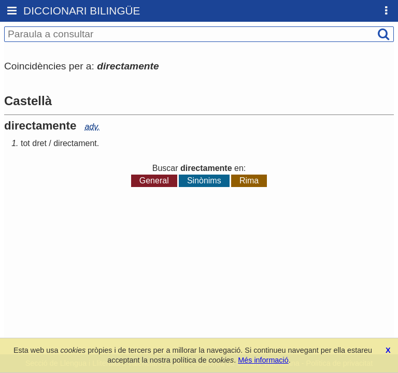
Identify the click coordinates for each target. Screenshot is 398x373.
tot (25, 143)
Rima (249, 180)
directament (75, 143)
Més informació (263, 360)
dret (39, 143)
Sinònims (204, 180)
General (154, 180)
